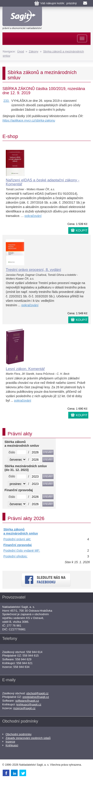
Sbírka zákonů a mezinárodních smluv (20, 531)
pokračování (33, 216)
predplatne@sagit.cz (36, 697)
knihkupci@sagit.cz (29, 704)
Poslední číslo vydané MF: (21, 550)
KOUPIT (81, 230)
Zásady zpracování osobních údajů (28, 738)
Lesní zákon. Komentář (25, 369)
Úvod (20, 51)
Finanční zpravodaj (17, 545)
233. (6, 100)
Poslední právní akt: (17, 539)
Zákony (33, 51)
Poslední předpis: (15, 556)
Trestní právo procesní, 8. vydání (33, 270)
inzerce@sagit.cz (24, 708)
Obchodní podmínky (18, 734)
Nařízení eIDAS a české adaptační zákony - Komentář (42, 182)
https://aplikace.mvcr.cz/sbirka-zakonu (28, 120)
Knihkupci (12, 745)
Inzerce (10, 741)
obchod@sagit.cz (37, 693)
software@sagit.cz (27, 700)
